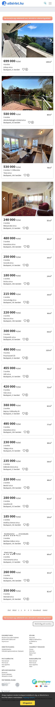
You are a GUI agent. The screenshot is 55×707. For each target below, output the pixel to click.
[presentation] (4, 40)
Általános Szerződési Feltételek (10, 637)
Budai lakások (33, 661)
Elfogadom (27, 703)
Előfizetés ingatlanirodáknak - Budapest (12, 651)
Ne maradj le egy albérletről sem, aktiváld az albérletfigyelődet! (27, 18)
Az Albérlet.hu (33, 641)
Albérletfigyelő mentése (43, 624)
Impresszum (5, 641)
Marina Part (32, 653)
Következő (37, 610)
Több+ (30, 643)
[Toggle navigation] (50, 3)
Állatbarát (4, 672)
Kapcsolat (32, 637)
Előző (14, 610)
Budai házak (32, 663)
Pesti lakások (5, 661)
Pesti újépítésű (6, 664)
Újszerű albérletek (7, 674)
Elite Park (32, 651)
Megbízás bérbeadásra (35, 639)
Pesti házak (5, 663)
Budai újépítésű (33, 664)
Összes (31, 649)
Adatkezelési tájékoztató (8, 639)
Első (9, 610)
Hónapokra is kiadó (7, 676)
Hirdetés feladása (6, 649)
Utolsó (45, 610)
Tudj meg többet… (29, 697)
